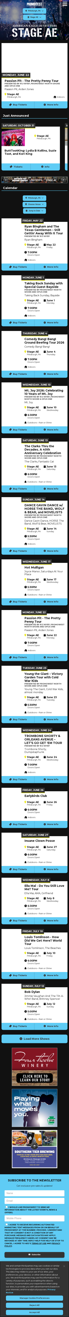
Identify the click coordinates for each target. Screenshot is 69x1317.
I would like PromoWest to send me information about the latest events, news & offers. (31, 1210)
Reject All (34, 1305)
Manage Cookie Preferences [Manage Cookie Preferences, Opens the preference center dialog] (34, 1298)
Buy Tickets (18, 104)
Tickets (16, 166)
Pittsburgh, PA (34, 11)
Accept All (34, 1312)
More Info (51, 104)
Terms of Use (39, 1243)
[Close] (64, 1266)
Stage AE (34, 17)
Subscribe (34, 1255)
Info (45, 166)
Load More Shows (34, 1038)
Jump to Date (34, 211)
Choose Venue (34, 204)
